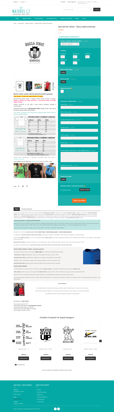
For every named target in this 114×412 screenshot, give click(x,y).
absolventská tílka (56, 245)
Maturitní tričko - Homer (90, 349)
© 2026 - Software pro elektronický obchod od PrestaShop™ (27, 409)
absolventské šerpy (35, 245)
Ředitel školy (67, 143)
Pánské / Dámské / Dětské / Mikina (74, 41)
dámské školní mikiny (66, 245)
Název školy (67, 104)
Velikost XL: (64, 60)
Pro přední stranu (66, 190)
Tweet (22, 186)
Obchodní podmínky (42, 392)
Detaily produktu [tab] (26, 209)
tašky (50, 161)
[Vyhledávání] (78, 9)
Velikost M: (76, 54)
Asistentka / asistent (69, 165)
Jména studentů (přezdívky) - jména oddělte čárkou (78, 150)
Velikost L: (88, 54)
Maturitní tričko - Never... (46, 349)
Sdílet (18, 186)
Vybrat (63, 72)
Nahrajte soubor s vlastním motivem (72, 186)
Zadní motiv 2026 (66, 176)
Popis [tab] (16, 209)
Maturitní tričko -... (68, 349)
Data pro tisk (40, 394)
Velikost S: (63, 54)
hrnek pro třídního (44, 161)
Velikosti (63, 51)
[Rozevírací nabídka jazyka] (17, 2)
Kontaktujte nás (41, 399)
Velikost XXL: (76, 60)
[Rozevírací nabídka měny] (24, 2)
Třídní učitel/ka (68, 135)
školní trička (41, 232)
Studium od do (67, 127)
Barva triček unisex (70, 69)
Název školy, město (69, 112)
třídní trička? (25, 301)
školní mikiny (50, 232)
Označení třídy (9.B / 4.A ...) (71, 119)
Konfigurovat (23, 358)
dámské (69, 232)
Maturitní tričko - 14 (23, 349)
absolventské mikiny (46, 245)
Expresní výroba (65, 88)
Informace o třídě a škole (71, 101)
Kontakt (39, 389)
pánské (56, 232)
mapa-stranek (40, 401)
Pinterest (26, 186)
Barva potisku (68, 79)
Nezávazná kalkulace (42, 397)
